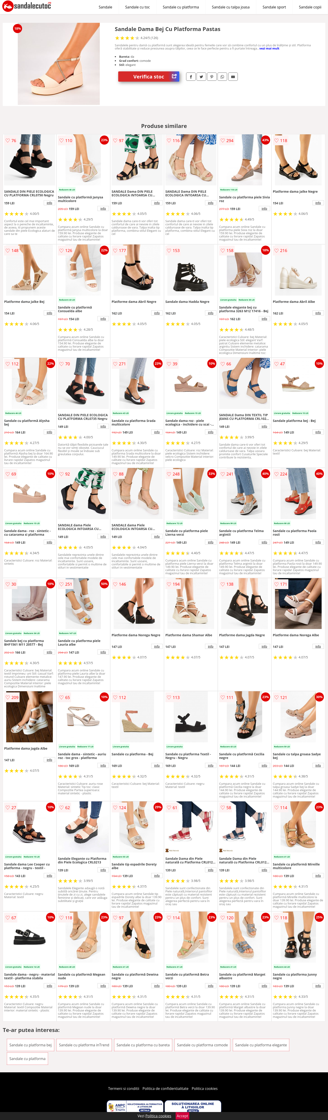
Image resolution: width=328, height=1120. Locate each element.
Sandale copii (310, 7)
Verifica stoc (156, 76)
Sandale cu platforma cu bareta (143, 1044)
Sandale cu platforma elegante (261, 1044)
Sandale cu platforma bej (30, 1044)
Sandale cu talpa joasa (231, 7)
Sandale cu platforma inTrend (84, 1044)
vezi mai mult (269, 48)
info (49, 203)
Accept (182, 1115)
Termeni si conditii (123, 1088)
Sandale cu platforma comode (202, 1044)
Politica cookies (205, 1088)
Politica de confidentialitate (166, 1088)
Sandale (105, 7)
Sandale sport (274, 7)
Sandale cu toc (137, 7)
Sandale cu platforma (181, 7)
